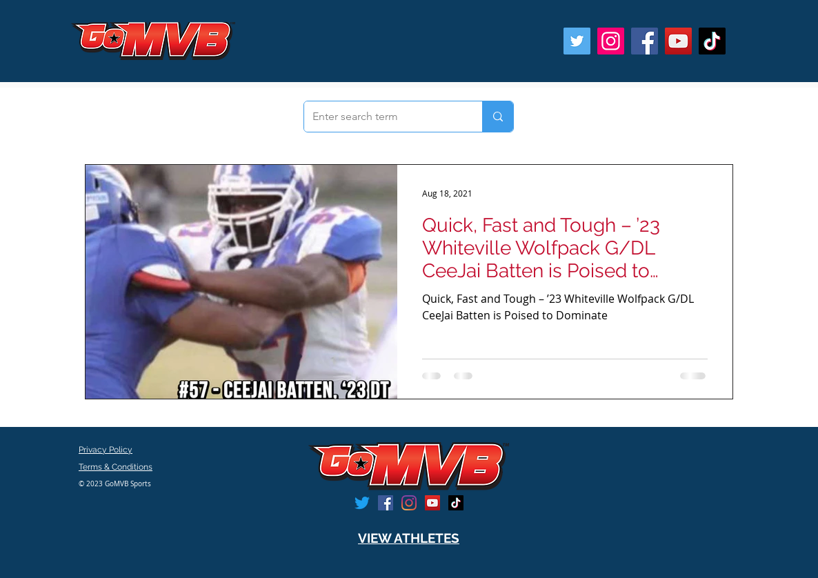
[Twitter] (576, 41)
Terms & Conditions (115, 467)
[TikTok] (712, 41)
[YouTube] (678, 41)
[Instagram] (610, 41)
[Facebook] (644, 41)
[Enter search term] (382, 116)
